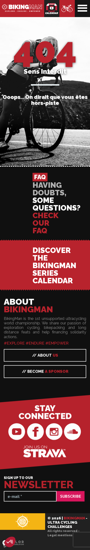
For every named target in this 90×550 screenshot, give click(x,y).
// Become (45, 528)
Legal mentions (59, 535)
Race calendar (51, 8)
